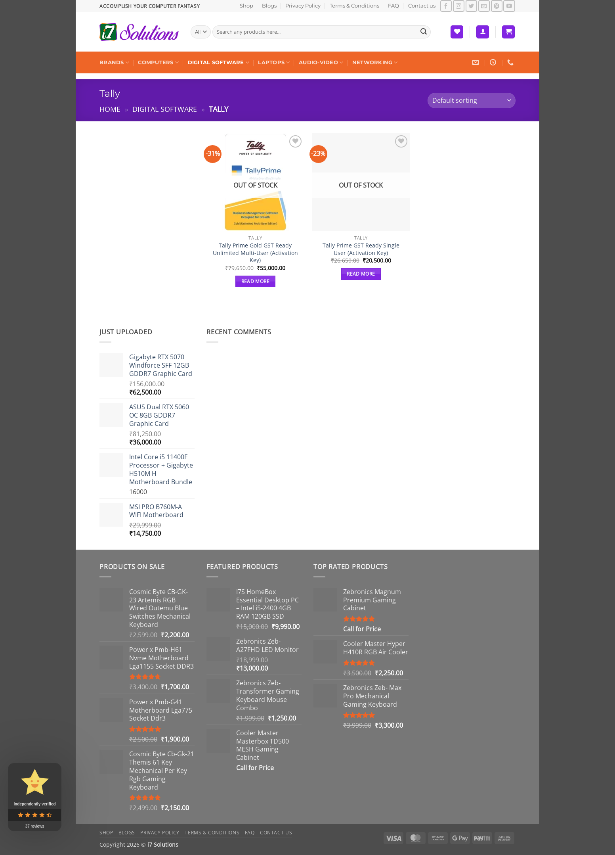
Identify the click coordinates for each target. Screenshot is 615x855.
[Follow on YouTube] (509, 6)
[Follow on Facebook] (446, 6)
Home (109, 109)
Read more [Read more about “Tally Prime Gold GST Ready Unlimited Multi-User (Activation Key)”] (255, 281)
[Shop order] (472, 100)
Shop (246, 6)
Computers (158, 62)
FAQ (393, 6)
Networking (375, 62)
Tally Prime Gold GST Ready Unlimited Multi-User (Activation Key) (255, 253)
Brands (114, 62)
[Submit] (423, 32)
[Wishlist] (457, 31)
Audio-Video (321, 62)
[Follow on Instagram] (458, 6)
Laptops (274, 62)
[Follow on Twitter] (471, 6)
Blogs (269, 6)
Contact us (421, 6)
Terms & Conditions (354, 6)
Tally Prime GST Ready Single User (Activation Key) (361, 249)
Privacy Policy (303, 6)
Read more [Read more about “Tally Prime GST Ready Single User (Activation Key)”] (361, 274)
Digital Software (219, 62)
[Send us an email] (484, 6)
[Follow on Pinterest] (496, 6)
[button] (482, 31)
